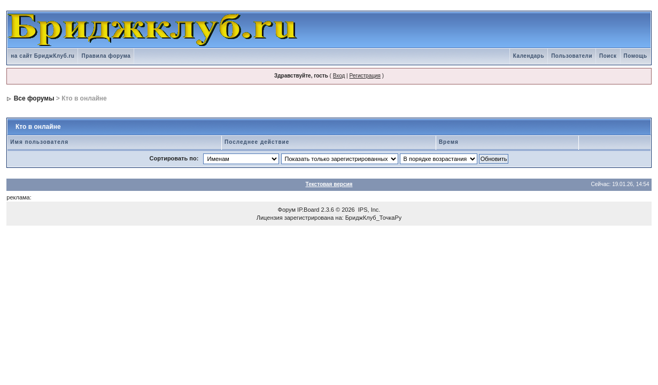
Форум (287, 209)
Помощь (635, 56)
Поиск (608, 56)
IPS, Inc (368, 209)
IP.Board (308, 209)
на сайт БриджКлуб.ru (42, 56)
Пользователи (571, 56)
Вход (339, 76)
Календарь (528, 56)
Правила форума (105, 56)
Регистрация (364, 76)
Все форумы (34, 98)
